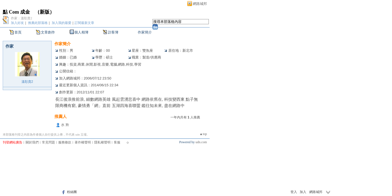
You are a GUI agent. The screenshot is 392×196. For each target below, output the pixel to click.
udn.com (201, 142)
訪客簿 (113, 32)
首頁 (18, 32)
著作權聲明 (83, 142)
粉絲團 (72, 192)
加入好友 (17, 23)
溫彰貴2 (27, 82)
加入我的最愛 (61, 23)
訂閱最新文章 (84, 23)
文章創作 (48, 32)
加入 (303, 192)
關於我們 (32, 142)
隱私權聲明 (102, 142)
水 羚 (65, 125)
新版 (45, 12)
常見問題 (48, 142)
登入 (293, 192)
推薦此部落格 (38, 23)
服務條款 (64, 142)
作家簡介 (145, 32)
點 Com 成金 (16, 12)
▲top (203, 134)
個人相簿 (81, 32)
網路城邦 (200, 4)
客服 (117, 142)
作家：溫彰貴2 (21, 18)
